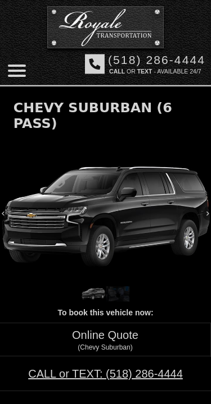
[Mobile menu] (17, 70)
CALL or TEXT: (105, 374)
